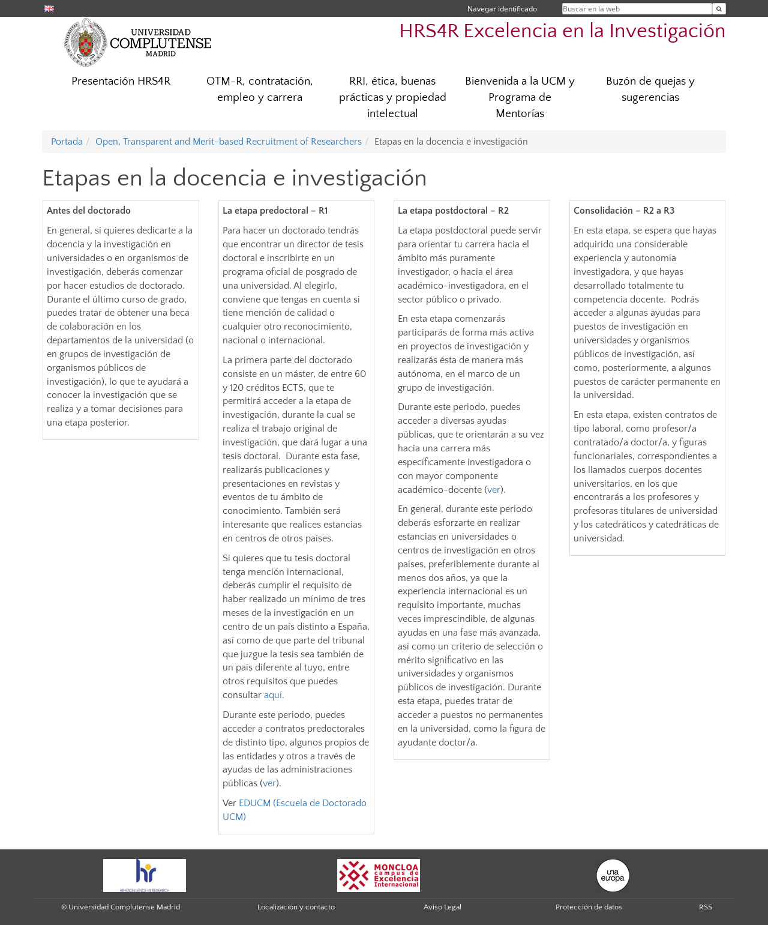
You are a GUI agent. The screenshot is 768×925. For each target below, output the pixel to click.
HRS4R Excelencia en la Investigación (562, 31)
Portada (67, 141)
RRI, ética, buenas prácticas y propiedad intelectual (392, 97)
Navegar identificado (502, 9)
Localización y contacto (296, 907)
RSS (705, 907)
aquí (273, 695)
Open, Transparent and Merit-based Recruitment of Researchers (228, 141)
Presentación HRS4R (120, 81)
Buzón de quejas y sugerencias (650, 89)
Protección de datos (589, 907)
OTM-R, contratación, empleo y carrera (259, 89)
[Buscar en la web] (719, 8)
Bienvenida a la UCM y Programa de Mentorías (520, 97)
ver (269, 783)
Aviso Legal (442, 907)
